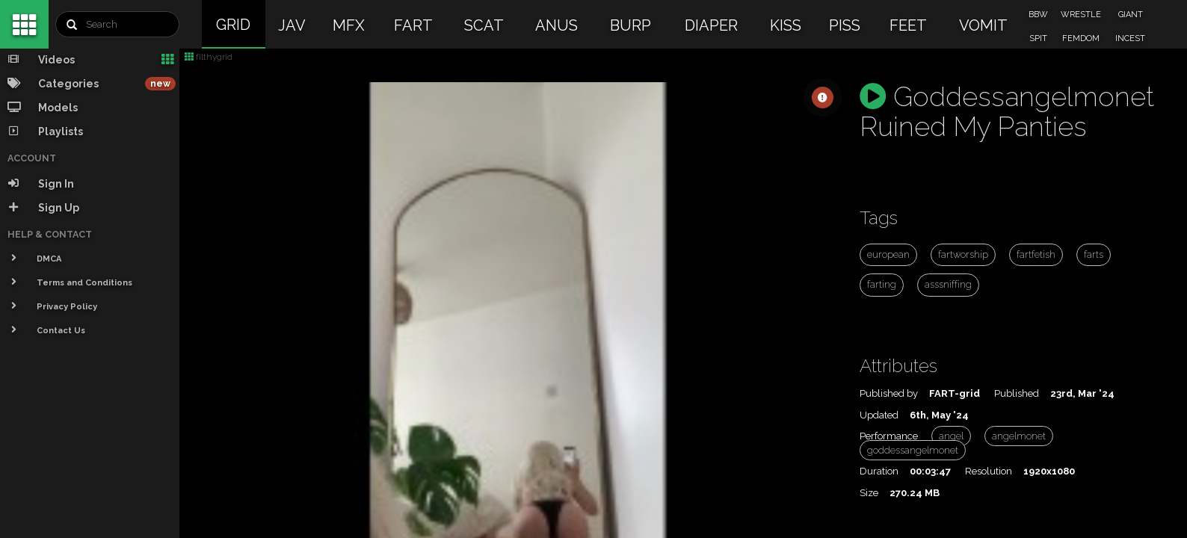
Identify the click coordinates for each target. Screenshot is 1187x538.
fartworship (963, 254)
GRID (233, 25)
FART (413, 25)
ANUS (556, 25)
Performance (889, 436)
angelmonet (1019, 436)
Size (869, 492)
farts (1093, 254)
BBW (1038, 14)
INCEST (1130, 38)
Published (1016, 393)
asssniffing (948, 284)
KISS (785, 25)
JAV (292, 25)
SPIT (1038, 38)
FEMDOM (1081, 38)
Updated (879, 415)
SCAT (484, 25)
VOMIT (983, 25)
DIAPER (711, 25)
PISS (844, 25)
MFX (349, 25)
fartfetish (1036, 254)
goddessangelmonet (912, 450)
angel (951, 436)
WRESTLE (1081, 14)
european (888, 254)
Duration (879, 471)
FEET (908, 25)
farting (881, 284)
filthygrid (208, 57)
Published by (889, 393)
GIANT (1130, 14)
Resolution (988, 471)
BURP (630, 25)
